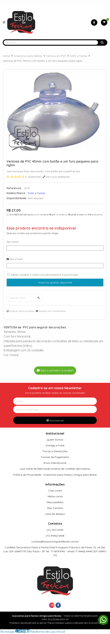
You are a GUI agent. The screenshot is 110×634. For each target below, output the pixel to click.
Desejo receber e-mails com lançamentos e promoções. (45, 274)
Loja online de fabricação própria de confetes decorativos (55, 468)
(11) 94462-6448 (55, 535)
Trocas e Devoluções (55, 451)
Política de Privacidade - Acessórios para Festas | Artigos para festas (55, 474)
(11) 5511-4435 (55, 530)
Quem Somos (55, 439)
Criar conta (55, 490)
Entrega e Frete (55, 445)
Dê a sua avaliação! (56, 176)
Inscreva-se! (55, 420)
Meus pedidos (55, 502)
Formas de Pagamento (55, 457)
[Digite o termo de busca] (51, 42)
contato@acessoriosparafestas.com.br (55, 541)
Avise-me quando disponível (55, 282)
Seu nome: (13, 241)
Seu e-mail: (15, 259)
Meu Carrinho (55, 508)
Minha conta (55, 496)
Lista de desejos (55, 514)
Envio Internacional (55, 463)
